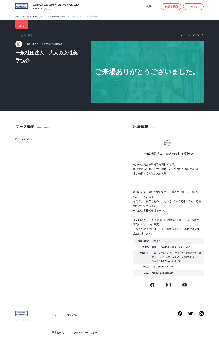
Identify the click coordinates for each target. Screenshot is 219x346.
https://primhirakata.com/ (164, 269)
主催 (53, 316)
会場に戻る (26, 38)
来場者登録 (171, 6)
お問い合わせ (69, 316)
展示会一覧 (56, 332)
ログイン (193, 6)
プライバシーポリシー (81, 332)
